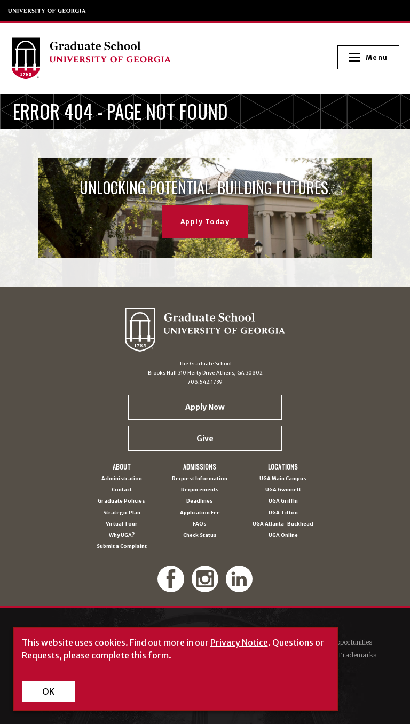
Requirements (200, 490)
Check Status (200, 535)
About (122, 467)
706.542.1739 (205, 382)
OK (48, 691)
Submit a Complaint (122, 546)
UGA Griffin (283, 501)
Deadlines (199, 501)
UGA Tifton (283, 513)
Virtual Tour (122, 524)
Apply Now (205, 407)
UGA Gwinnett (283, 490)
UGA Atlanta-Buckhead (283, 524)
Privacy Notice (239, 642)
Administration (121, 478)
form (158, 655)
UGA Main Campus (282, 478)
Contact (122, 490)
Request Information (199, 478)
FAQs (200, 524)
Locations (283, 467)
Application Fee (200, 513)
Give (205, 438)
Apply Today (205, 222)
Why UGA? (122, 535)
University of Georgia (47, 11)
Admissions (199, 467)
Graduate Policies (121, 501)
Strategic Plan (121, 513)
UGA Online (283, 535)
